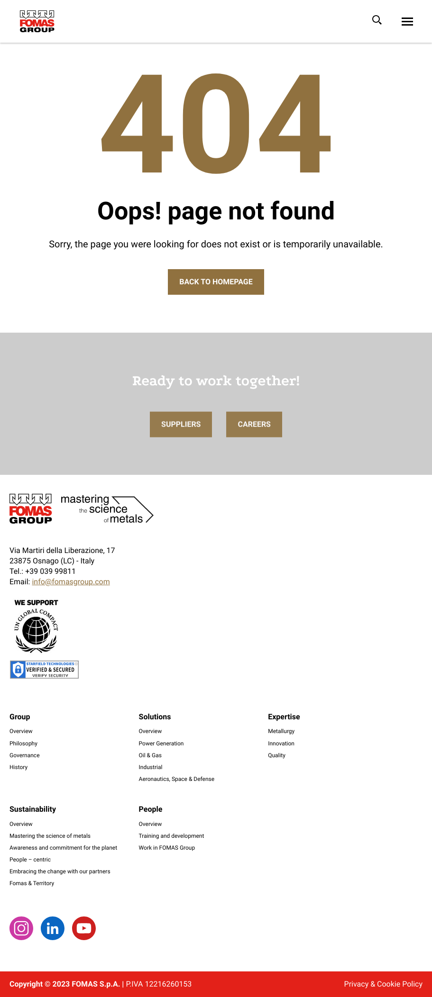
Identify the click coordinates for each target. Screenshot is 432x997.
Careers (254, 435)
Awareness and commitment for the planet (63, 847)
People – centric (30, 859)
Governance (24, 755)
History (18, 767)
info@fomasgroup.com (71, 581)
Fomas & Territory (31, 883)
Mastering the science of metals (50, 836)
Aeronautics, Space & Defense (177, 779)
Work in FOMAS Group (167, 847)
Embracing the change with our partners (59, 871)
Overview (21, 731)
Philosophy (23, 743)
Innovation (281, 743)
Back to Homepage (215, 281)
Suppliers (181, 435)
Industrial (151, 767)
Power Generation (161, 743)
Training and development (171, 836)
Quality (276, 755)
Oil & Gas (150, 755)
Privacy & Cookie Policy (383, 983)
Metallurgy (281, 731)
